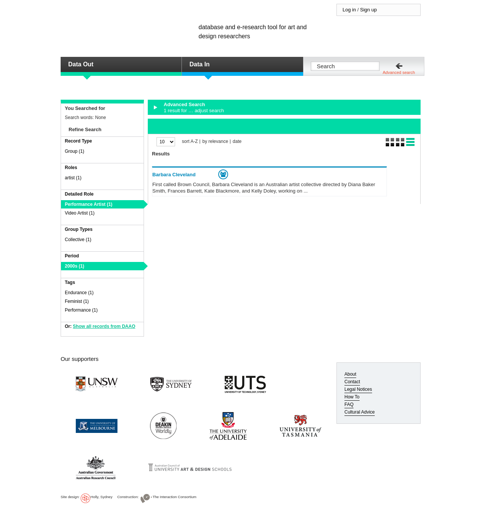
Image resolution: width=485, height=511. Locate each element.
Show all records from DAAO (104, 326)
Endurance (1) (79, 292)
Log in (349, 10)
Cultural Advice (359, 412)
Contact (352, 381)
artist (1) (73, 177)
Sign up (368, 10)
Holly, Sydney (102, 497)
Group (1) (74, 151)
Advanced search (399, 72)
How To (352, 397)
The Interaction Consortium (175, 497)
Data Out (81, 64)
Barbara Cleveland (174, 174)
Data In (199, 64)
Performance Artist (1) (89, 204)
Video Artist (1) (79, 213)
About (350, 374)
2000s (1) (74, 266)
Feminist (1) (77, 301)
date (237, 142)
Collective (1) (78, 239)
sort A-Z (190, 142)
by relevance (215, 142)
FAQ (349, 404)
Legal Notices (358, 389)
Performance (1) (81, 310)
